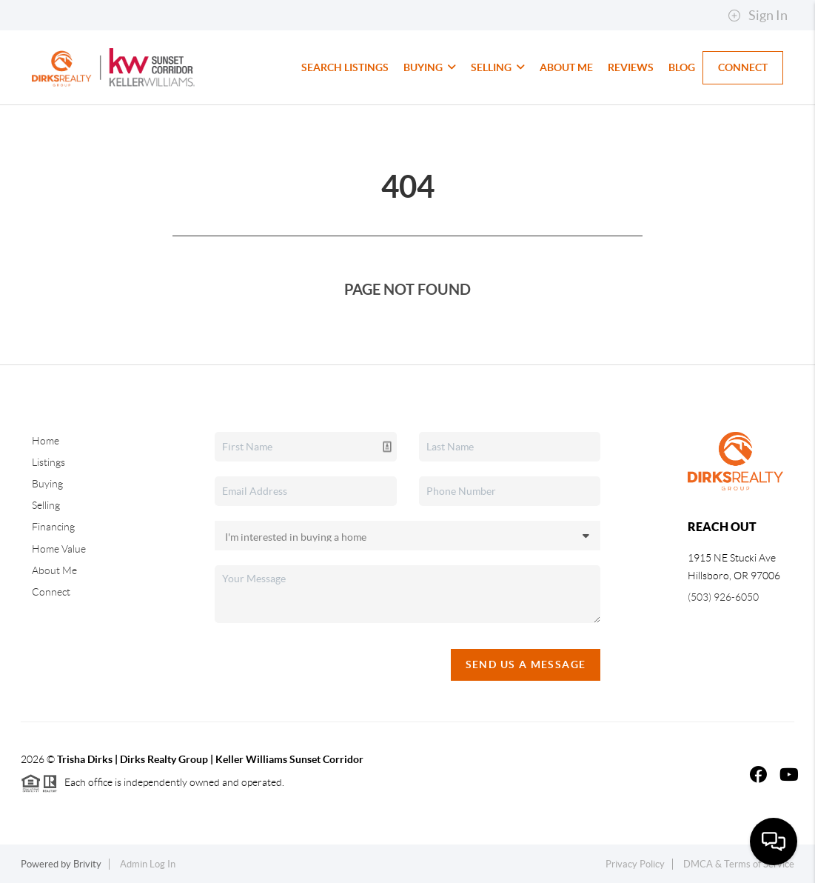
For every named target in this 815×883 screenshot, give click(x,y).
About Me (566, 67)
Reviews (631, 67)
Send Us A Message (526, 664)
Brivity (87, 864)
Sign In (758, 15)
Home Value (59, 549)
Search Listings (345, 67)
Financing (53, 527)
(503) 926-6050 (723, 597)
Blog (681, 67)
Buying (429, 67)
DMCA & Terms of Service (738, 864)
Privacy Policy (635, 864)
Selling (498, 67)
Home (45, 441)
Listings (48, 462)
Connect (743, 67)
